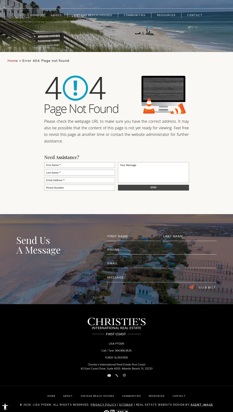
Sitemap (126, 404)
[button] (5, 407)
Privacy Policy (103, 404)
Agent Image (202, 404)
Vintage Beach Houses (93, 15)
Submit (202, 287)
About (56, 15)
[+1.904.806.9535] (117, 375)
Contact (195, 15)
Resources (166, 15)
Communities (135, 15)
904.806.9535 (123, 350)
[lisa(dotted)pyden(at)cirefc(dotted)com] (109, 375)
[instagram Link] (124, 375)
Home (34, 15)
